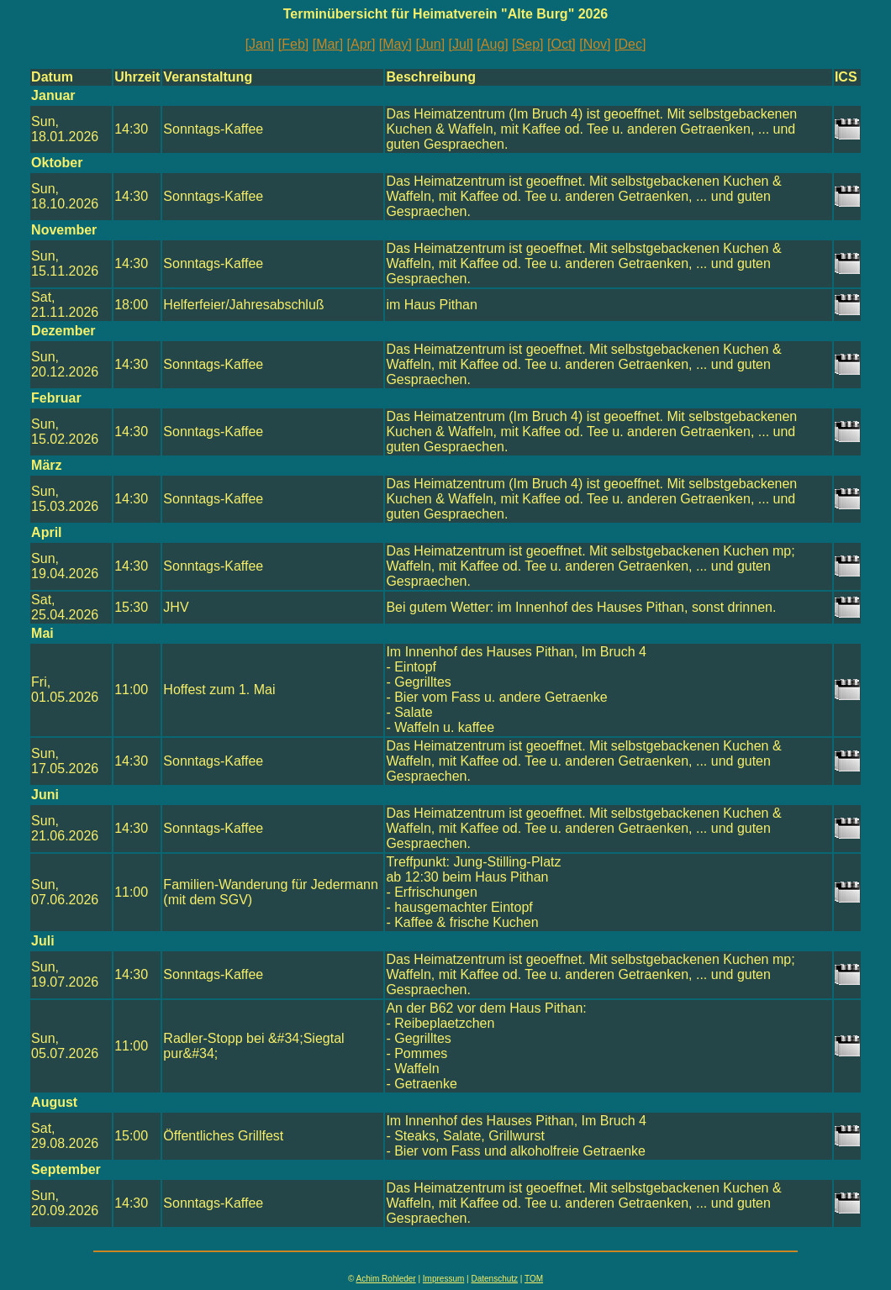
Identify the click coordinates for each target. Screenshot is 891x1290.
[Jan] (260, 44)
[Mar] (328, 44)
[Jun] (430, 44)
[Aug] (492, 44)
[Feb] (293, 44)
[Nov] (594, 44)
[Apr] (361, 44)
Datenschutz (494, 1278)
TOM (534, 1278)
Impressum (443, 1278)
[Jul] (461, 44)
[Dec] (630, 44)
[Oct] (561, 44)
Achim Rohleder (386, 1278)
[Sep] (527, 44)
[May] (395, 44)
